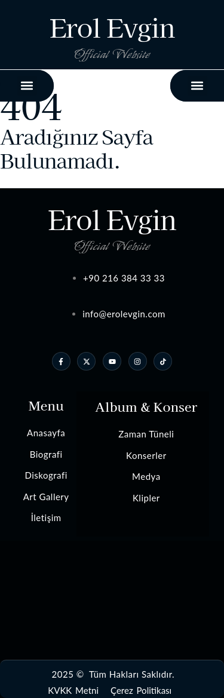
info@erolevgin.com (123, 313)
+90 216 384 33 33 (124, 278)
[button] (197, 86)
